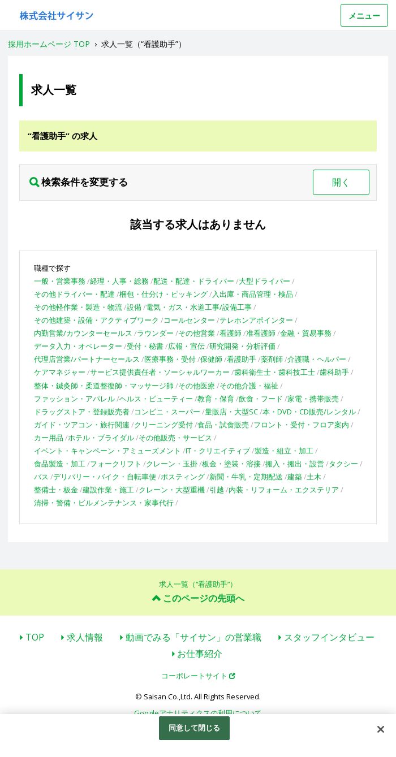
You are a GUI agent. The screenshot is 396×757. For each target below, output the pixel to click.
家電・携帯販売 (313, 398)
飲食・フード (261, 398)
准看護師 (261, 333)
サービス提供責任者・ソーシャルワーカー (160, 372)
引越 (216, 490)
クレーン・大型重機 (172, 490)
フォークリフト (115, 463)
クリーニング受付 (163, 424)
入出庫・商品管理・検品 (252, 294)
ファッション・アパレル (74, 398)
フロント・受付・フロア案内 (301, 424)
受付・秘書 (145, 346)
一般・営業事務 (59, 281)
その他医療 (196, 385)
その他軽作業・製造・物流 (78, 307)
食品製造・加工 (59, 463)
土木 (314, 476)
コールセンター (189, 320)
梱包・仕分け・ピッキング (163, 294)
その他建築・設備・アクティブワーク (96, 320)
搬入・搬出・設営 (294, 463)
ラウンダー (155, 333)
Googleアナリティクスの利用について (198, 713)
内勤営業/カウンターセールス (83, 333)
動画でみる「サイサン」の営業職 (193, 637)
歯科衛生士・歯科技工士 (274, 372)
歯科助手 (334, 372)
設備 (134, 307)
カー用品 (48, 437)
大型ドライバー (264, 281)
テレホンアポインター (256, 320)
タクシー (343, 463)
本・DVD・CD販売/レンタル (309, 411)
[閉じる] (380, 729)
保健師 (211, 359)
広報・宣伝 (186, 346)
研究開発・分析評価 (242, 346)
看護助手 (241, 359)
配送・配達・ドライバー (193, 281)
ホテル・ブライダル (101, 437)
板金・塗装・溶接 (231, 463)
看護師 (230, 333)
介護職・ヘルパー (316, 359)
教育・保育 (215, 398)
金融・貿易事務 (306, 333)
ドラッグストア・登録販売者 (82, 411)
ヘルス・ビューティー (156, 398)
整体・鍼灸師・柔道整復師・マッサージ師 (104, 385)
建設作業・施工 (108, 490)
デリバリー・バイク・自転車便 (104, 476)
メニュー (364, 15)
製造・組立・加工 (284, 450)
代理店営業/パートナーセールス (87, 359)
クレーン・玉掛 (171, 463)
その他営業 (196, 333)
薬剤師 (272, 359)
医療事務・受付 (170, 359)
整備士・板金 (56, 490)
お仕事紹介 (199, 653)
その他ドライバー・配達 (74, 294)
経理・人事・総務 (119, 281)
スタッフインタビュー (329, 637)
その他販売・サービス (175, 437)
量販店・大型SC (231, 411)
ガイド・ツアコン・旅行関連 (82, 424)
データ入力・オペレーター (78, 346)
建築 (294, 476)
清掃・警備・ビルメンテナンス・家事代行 (104, 503)
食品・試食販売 (223, 424)
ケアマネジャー (59, 372)
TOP (34, 637)
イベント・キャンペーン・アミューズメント (107, 450)
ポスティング (183, 476)
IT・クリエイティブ (218, 450)
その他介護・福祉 (248, 385)
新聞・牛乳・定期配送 (246, 476)
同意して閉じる (195, 728)
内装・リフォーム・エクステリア (284, 490)
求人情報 (85, 637)
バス (41, 476)
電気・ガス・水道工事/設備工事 (199, 307)
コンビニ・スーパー (167, 411)
